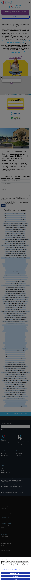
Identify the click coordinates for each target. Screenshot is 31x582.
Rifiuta (15, 579)
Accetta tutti (15, 576)
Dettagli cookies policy (6, 569)
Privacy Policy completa (17, 569)
